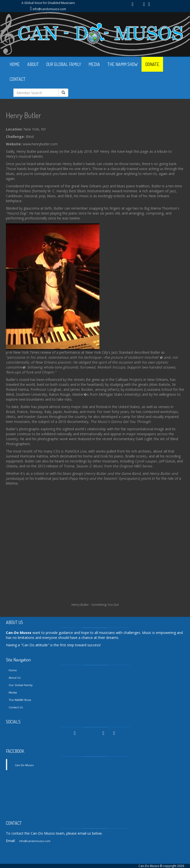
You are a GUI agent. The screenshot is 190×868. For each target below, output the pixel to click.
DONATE (152, 64)
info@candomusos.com (49, 9)
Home (13, 670)
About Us (15, 677)
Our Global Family (21, 685)
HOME (15, 64)
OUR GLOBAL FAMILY (63, 64)
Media (13, 692)
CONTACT (17, 79)
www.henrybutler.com (40, 144)
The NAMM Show (20, 700)
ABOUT (33, 64)
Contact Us (16, 707)
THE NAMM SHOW (122, 64)
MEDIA (94, 64)
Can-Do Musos (24, 765)
